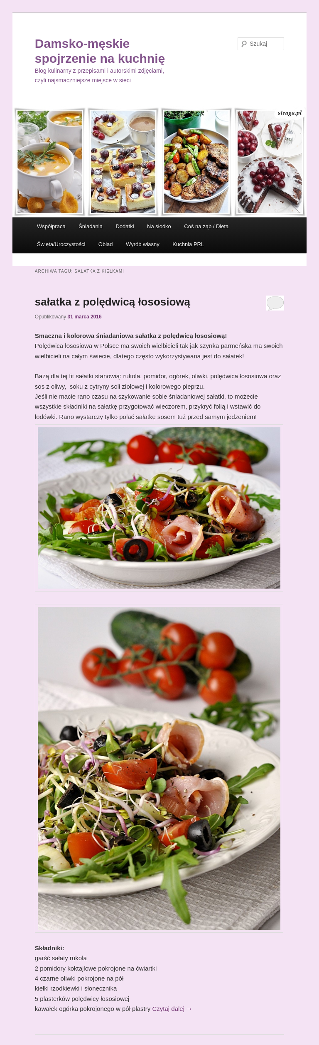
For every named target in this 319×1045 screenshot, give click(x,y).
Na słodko (159, 226)
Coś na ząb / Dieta (206, 226)
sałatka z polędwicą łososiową (112, 302)
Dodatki (124, 226)
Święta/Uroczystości (61, 244)
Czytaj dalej (172, 1008)
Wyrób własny (143, 244)
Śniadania (91, 226)
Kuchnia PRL (188, 244)
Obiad (105, 244)
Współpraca (51, 226)
